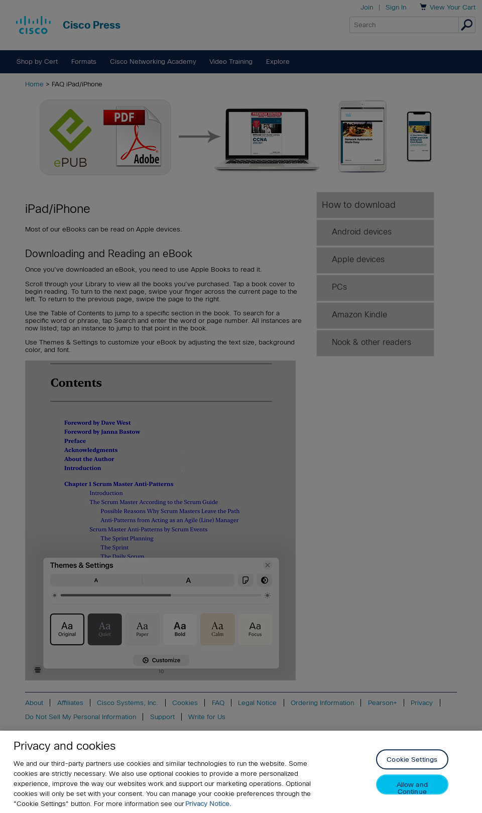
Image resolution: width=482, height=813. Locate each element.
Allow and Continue (412, 788)
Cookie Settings (412, 760)
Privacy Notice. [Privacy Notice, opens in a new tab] (208, 804)
